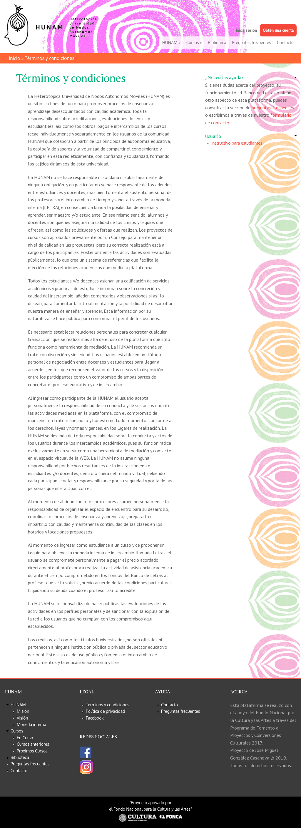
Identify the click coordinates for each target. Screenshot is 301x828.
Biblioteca (217, 42)
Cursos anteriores (33, 744)
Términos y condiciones (107, 704)
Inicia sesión (246, 30)
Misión (23, 711)
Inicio (14, 58)
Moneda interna (31, 724)
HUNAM (171, 42)
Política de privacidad (105, 711)
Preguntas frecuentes (251, 42)
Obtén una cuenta (278, 30)
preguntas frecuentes (273, 108)
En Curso (25, 737)
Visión (22, 717)
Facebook (95, 717)
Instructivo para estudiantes (236, 142)
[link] (251, 77)
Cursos (194, 42)
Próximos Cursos (32, 750)
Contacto (285, 42)
